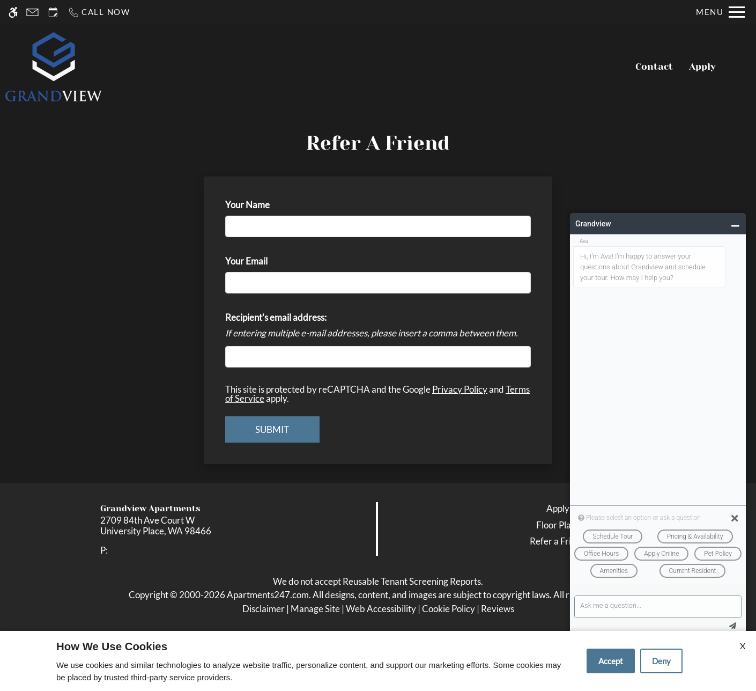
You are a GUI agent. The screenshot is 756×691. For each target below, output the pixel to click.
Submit (272, 429)
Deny (661, 661)
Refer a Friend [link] (558, 541)
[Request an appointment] (53, 12)
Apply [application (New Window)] (702, 66)
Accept (610, 661)
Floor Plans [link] (558, 525)
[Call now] (99, 12)
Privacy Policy (459, 389)
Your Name (265, 204)
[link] (189, 526)
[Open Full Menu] (720, 12)
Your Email (263, 261)
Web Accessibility (381, 608)
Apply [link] (557, 508)
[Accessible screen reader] (13, 12)
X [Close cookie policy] (742, 646)
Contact (654, 66)
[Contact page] (32, 12)
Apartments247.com (268, 594)
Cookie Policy (448, 608)
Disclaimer (263, 608)
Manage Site (315, 608)
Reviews (497, 608)
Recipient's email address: (276, 317)
